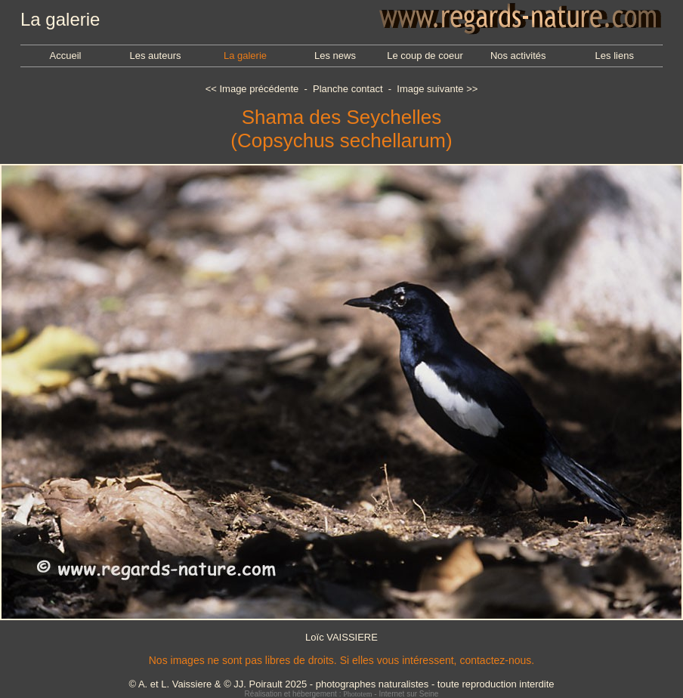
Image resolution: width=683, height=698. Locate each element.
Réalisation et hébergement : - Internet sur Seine (342, 694)
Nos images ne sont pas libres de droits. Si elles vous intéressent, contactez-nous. (341, 660)
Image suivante (430, 88)
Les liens (614, 55)
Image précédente (258, 88)
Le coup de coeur (424, 55)
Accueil (66, 55)
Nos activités (518, 55)
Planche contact (348, 88)
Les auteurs (155, 55)
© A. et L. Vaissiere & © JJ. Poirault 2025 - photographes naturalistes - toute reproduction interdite (341, 684)
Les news (335, 55)
